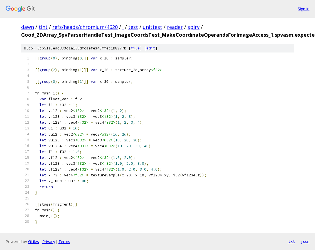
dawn (27, 27)
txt (291, 241)
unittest (152, 27)
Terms (64, 241)
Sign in (303, 8)
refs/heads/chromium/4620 (85, 27)
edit (150, 48)
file (135, 48)
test (133, 27)
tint (43, 27)
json (305, 241)
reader (175, 27)
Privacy (48, 241)
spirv (194, 27)
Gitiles (33, 241)
